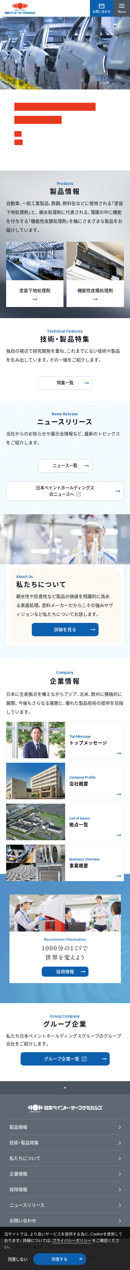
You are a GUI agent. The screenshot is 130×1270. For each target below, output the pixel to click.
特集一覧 (65, 382)
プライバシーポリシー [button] (71, 1240)
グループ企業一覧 (62, 1058)
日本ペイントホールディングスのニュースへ (65, 490)
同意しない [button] (18, 1259)
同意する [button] (59, 1259)
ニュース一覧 (65, 465)
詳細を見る (65, 629)
